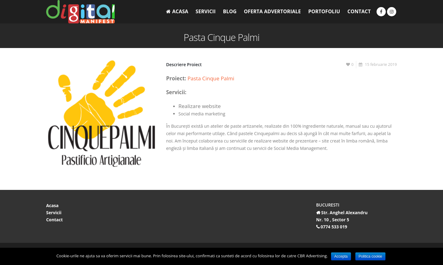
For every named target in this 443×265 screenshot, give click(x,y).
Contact (359, 11)
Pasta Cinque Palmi (211, 78)
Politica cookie (370, 256)
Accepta (341, 256)
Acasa (177, 11)
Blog (230, 11)
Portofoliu (324, 11)
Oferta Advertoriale (272, 11)
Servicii (206, 11)
